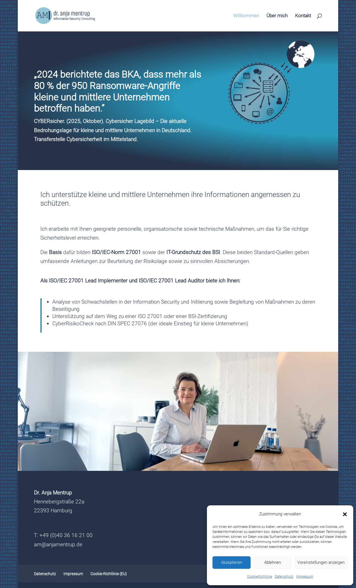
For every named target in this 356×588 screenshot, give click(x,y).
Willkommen (246, 16)
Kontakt (303, 16)
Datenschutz (284, 577)
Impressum (304, 577)
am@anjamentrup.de (58, 544)
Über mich (277, 16)
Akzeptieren (231, 562)
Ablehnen (272, 562)
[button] (345, 514)
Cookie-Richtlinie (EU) (108, 574)
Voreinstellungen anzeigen (321, 562)
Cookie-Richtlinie (259, 577)
